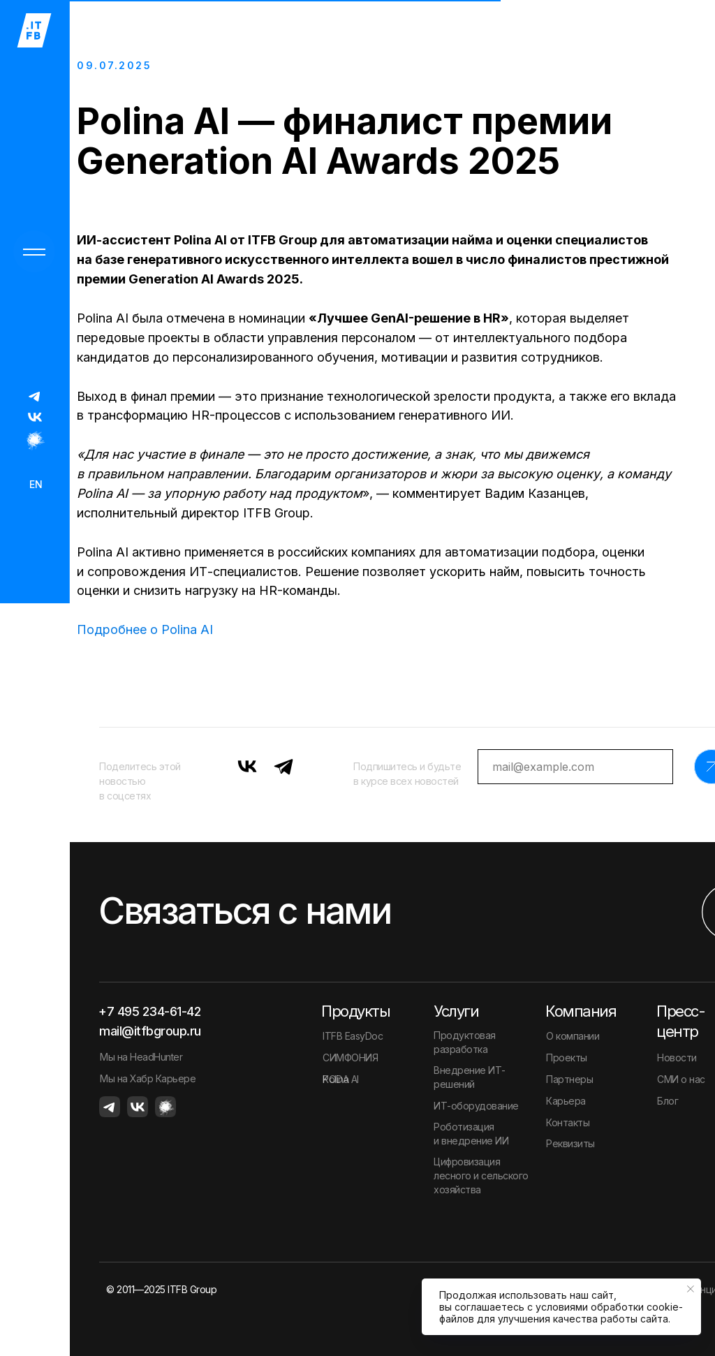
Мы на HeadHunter (141, 1057)
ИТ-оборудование (476, 1106)
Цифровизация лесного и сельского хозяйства (481, 1175)
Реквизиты (570, 1143)
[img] (34, 395)
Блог (667, 1101)
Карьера (566, 1101)
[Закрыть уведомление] (691, 1289)
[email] (575, 766)
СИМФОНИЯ (350, 1057)
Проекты (566, 1057)
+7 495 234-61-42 (149, 1011)
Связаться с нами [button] (244, 911)
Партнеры (569, 1079)
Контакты (567, 1122)
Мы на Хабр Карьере (148, 1078)
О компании (572, 1036)
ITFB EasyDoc (353, 1036)
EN (36, 484)
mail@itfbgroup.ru (150, 1031)
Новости (677, 1057)
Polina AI (341, 1079)
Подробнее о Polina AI (145, 629)
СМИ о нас (681, 1079)
